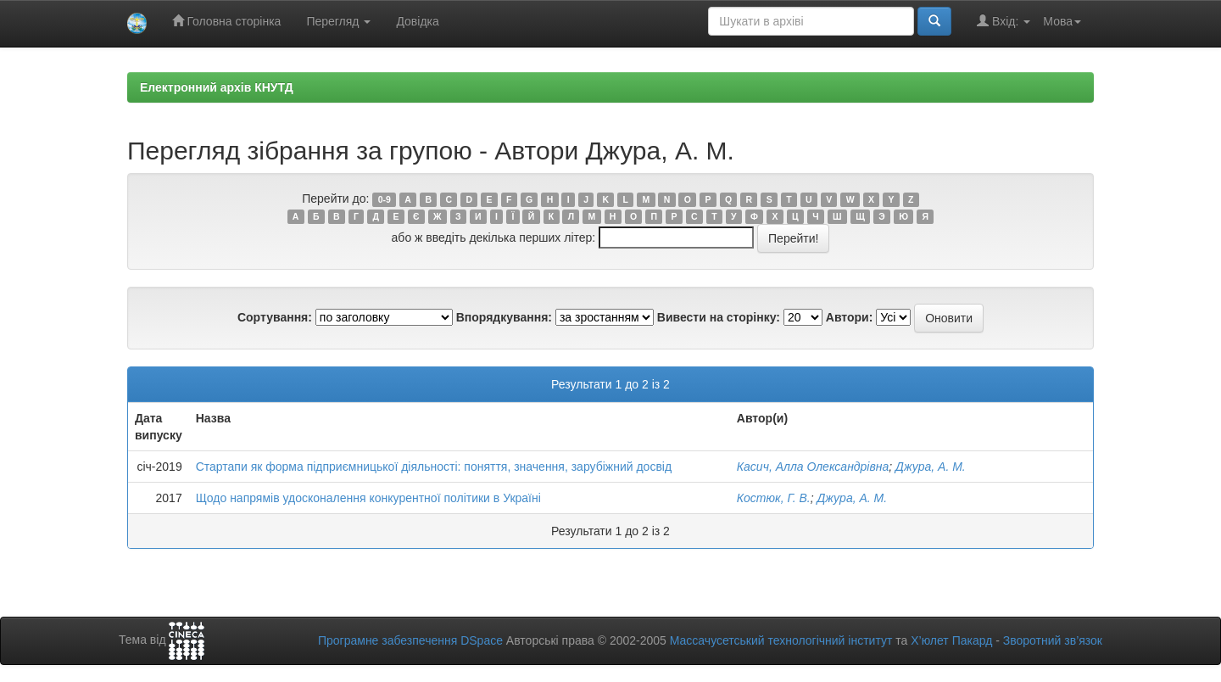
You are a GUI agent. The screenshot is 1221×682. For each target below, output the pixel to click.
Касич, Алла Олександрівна (813, 466)
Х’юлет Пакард (951, 640)
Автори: (849, 317)
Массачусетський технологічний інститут (781, 640)
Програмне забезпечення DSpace (410, 640)
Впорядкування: (504, 317)
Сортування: (274, 317)
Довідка (417, 21)
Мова (1062, 21)
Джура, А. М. (930, 466)
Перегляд (338, 21)
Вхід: (1003, 21)
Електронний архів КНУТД (216, 87)
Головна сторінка (227, 21)
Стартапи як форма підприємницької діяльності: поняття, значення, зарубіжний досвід (434, 466)
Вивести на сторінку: (718, 317)
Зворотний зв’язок (1052, 640)
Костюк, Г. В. (774, 498)
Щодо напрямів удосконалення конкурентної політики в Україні (368, 498)
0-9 (384, 199)
